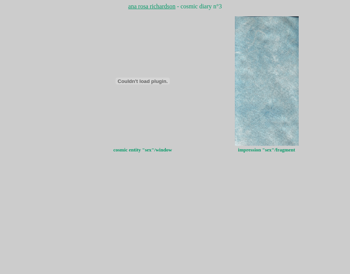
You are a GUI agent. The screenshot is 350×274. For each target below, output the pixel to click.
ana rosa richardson (151, 6)
